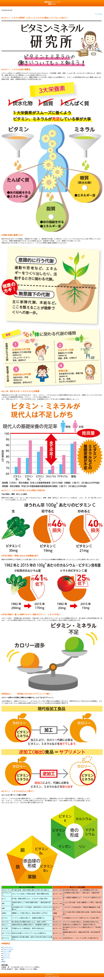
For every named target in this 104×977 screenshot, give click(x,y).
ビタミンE (6, 955)
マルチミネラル (7, 949)
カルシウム (6, 957)
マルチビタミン (7, 947)
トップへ (99, 14)
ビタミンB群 (6, 951)
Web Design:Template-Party (52, 976)
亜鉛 (4, 961)
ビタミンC (6, 953)
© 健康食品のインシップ (52, 974)
